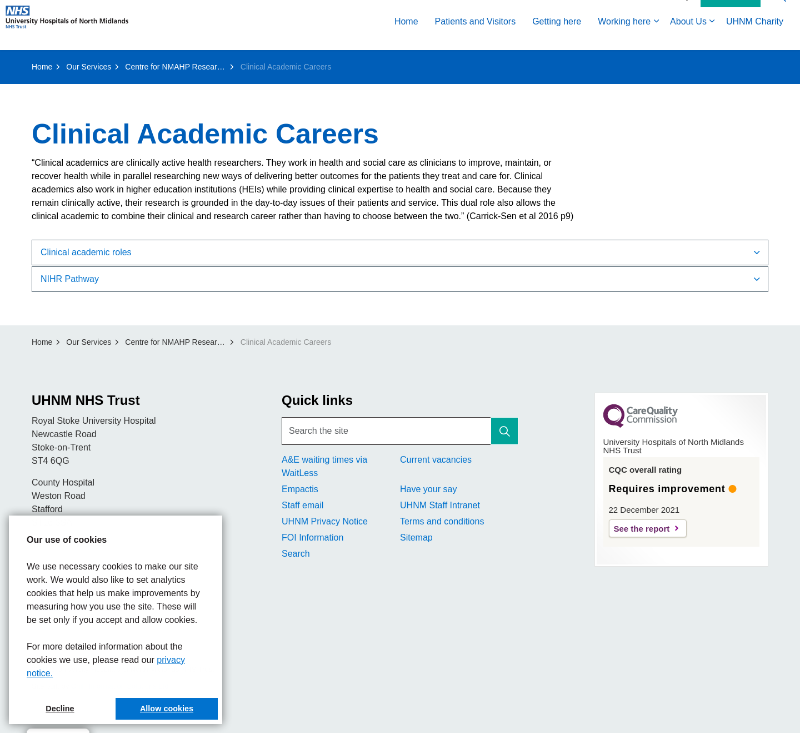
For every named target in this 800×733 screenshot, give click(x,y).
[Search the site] (400, 431)
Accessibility (669, 12)
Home (406, 37)
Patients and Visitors (475, 37)
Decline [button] (60, 708)
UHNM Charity (754, 37)
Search (296, 553)
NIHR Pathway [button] (70, 279)
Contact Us (731, 13)
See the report (642, 528)
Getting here (556, 37)
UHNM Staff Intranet (440, 505)
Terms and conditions (442, 521)
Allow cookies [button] (166, 708)
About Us (688, 37)
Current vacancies (436, 459)
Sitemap (416, 537)
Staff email (302, 505)
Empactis (300, 489)
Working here (624, 37)
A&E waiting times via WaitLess (324, 466)
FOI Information (312, 537)
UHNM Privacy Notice (325, 521)
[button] (504, 431)
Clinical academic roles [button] (86, 252)
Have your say (428, 489)
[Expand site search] (780, 12)
